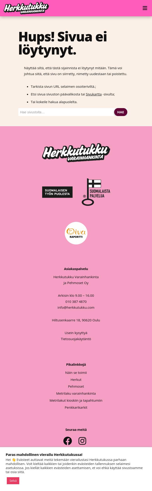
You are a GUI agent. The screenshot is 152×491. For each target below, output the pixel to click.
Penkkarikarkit (76, 407)
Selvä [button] (13, 481)
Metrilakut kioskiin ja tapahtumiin (76, 400)
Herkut (75, 379)
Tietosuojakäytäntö (76, 339)
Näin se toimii (76, 372)
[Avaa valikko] (145, 8)
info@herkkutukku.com (76, 307)
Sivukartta (94, 94)
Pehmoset (76, 386)
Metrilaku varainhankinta (76, 393)
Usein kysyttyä (76, 332)
